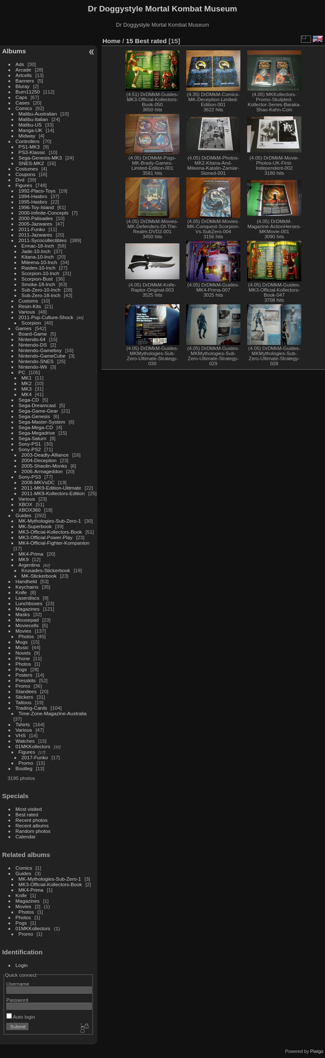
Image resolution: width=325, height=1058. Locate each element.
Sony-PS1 (30, 443)
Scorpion (31, 322)
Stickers (24, 697)
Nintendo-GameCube (42, 355)
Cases (23, 102)
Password (17, 1000)
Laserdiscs (27, 598)
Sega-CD (29, 399)
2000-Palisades (36, 218)
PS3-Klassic (32, 152)
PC (22, 372)
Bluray (23, 86)
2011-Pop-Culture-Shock (46, 317)
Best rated (27, 814)
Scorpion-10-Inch (41, 273)
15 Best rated (146, 40)
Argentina (29, 565)
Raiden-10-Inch (38, 267)
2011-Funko (32, 229)
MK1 (27, 377)
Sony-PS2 (30, 449)
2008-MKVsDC (38, 482)
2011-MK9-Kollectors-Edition (53, 493)
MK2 (27, 383)
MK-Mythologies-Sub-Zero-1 (50, 520)
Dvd (20, 179)
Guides (23, 515)
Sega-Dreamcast (37, 405)
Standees (26, 691)
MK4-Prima (31, 554)
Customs (28, 300)
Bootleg (24, 768)
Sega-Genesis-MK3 (40, 157)
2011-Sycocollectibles (43, 240)
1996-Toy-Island (36, 207)
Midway (27, 135)
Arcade (23, 69)
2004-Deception (39, 460)
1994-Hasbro (33, 196)
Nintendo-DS (33, 344)
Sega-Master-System (42, 421)
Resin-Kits (30, 306)
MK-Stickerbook (39, 576)
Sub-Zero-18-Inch (41, 295)
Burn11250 (28, 91)
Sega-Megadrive (37, 432)
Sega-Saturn (33, 438)
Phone (23, 658)
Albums (14, 51)
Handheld (26, 581)
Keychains (27, 587)
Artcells (24, 75)
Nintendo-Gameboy (40, 350)
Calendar (26, 836)
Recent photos (32, 820)
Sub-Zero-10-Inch (41, 289)
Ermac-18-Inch (38, 245)
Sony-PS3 (30, 476)
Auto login (20, 1016)
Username (17, 983)
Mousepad (27, 620)
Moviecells (27, 625)
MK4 (27, 394)
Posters (24, 675)
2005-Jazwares (35, 223)
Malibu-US (30, 124)
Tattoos (24, 702)
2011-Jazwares (35, 234)
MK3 (27, 388)
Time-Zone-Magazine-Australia (53, 713)
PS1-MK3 (29, 146)
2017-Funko (35, 757)
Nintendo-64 (32, 339)
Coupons (26, 174)
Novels (23, 653)
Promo (23, 686)
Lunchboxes (29, 603)
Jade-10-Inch (36, 251)
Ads (20, 64)
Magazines (28, 609)
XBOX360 (30, 509)
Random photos (33, 831)
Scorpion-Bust (37, 278)
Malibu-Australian (38, 113)
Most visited (29, 809)
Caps (21, 97)
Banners (25, 80)
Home (111, 40)
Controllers (28, 141)
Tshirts (23, 724)
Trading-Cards (31, 708)
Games (24, 328)
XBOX (26, 504)
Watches (25, 741)
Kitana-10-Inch (38, 256)
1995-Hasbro (33, 201)
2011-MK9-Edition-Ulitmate (51, 487)
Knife (21, 592)
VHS (21, 735)
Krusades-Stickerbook (46, 570)
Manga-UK (30, 130)
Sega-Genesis (34, 416)
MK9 (24, 559)
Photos (26, 636)
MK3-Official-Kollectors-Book (50, 532)
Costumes (27, 168)
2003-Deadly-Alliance (45, 454)
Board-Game (33, 333)
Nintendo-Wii (33, 366)
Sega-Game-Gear (38, 410)
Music (22, 647)
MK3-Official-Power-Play (46, 537)
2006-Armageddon (42, 471)
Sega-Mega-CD (36, 427)
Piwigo (316, 1051)
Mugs (22, 642)
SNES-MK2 (31, 163)
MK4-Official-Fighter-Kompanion (54, 543)
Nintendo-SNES (36, 361)
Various (27, 311)
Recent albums (32, 825)
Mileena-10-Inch (39, 262)
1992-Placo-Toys (37, 190)
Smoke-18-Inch (38, 284)
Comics (24, 108)
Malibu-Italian (33, 119)
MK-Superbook (35, 526)
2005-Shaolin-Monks (44, 465)
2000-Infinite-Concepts (44, 212)
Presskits (26, 680)
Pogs (21, 669)
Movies (23, 631)
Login (22, 965)
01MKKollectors (33, 746)
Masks (23, 614)
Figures (24, 185)
